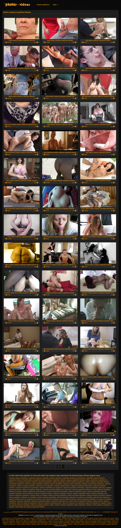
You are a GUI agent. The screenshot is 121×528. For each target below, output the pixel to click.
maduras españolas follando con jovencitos (57, 489)
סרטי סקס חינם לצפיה (73, 512)
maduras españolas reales (77, 491)
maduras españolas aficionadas (81, 486)
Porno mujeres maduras (66, 524)
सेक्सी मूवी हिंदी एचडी (18, 512)
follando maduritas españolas (42, 482)
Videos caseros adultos (43, 518)
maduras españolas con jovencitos (27, 487)
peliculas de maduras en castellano (81, 497)
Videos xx (18, 519)
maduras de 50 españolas (44, 486)
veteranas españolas (23, 501)
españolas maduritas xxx (99, 480)
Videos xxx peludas (79, 524)
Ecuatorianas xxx (7, 518)
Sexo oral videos (76, 522)
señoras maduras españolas (86, 499)
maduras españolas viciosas (62, 493)
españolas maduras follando (95, 478)
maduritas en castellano (29, 497)
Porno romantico (100, 524)
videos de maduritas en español (95, 503)
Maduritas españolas (10, 3)
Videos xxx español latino (38, 519)
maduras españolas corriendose (73, 487)
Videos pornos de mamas (89, 522)
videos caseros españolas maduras (80, 501)
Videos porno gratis (77, 519)
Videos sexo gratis (112, 522)
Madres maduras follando (50, 524)
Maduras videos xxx (37, 524)
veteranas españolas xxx (60, 501)
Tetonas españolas (55, 518)
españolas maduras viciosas (62, 480)
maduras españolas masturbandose (34, 491)
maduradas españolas (16, 484)
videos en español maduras (40, 505)
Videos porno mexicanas (29, 522)
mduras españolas (63, 497)
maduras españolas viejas (81, 493)
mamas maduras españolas (46, 497)
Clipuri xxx (93, 512)
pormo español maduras (68, 499)
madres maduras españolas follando (97, 482)
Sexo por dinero (26, 519)
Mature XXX (19, 521)
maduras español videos (62, 486)
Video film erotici (85, 512)
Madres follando (59, 519)
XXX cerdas (50, 519)
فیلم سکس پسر (8, 512)
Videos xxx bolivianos (9, 524)
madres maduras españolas (75, 482)
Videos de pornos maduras (56, 521)
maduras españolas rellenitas (96, 491)
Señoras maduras (69, 521)
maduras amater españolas (34, 484)
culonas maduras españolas (18, 478)
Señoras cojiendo (90, 524)
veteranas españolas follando (41, 501)
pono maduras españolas (50, 499)
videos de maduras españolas (27, 503)
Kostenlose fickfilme (48, 512)
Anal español (66, 522)
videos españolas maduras (83, 505)
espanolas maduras (34, 478)
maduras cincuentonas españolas (93, 484)
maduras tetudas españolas (76, 495)
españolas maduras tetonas (43, 480)
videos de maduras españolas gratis (49, 503)
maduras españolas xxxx (99, 493)
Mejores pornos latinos (78, 518)
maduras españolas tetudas (43, 493)
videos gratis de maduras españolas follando (30, 507)
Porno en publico (102, 522)
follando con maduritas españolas (20, 482)
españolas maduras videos (81, 480)
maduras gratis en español (38, 495)
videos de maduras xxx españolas (73, 503)
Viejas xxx (33, 518)
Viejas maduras (79, 521)
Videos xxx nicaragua (91, 521)
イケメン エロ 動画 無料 (103, 512)
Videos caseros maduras (24, 524)
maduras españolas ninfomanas (57, 491)
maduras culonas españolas (26, 486)
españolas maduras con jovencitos (73, 478)
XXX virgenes (90, 518)
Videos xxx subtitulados (30, 521)
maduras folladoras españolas (19, 495)
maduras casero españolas (72, 484)
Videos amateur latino (100, 518)
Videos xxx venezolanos (104, 521)
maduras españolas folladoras (32, 489)
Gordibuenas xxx (43, 521)
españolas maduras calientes (52, 478)
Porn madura (87, 519)
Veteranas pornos (97, 519)
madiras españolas (58, 482)
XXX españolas (10, 521)
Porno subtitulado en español (21, 518)
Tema (54, 5)
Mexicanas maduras (108, 519)
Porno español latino (42, 522)
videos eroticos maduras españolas (61, 505)
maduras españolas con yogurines (51, 487)
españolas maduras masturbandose (21, 480)
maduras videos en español (95, 495)
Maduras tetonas (67, 518)
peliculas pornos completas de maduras (28, 499)
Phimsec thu (38, 512)
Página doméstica (43, 5)
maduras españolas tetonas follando (21, 493)
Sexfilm (65, 512)
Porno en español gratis (55, 522)
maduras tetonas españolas (57, 495)
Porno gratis (68, 519)
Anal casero (110, 518)
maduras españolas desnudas (95, 487)
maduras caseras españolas (52, 484)
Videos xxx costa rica (15, 522)
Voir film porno (58, 512)
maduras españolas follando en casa (84, 489)
